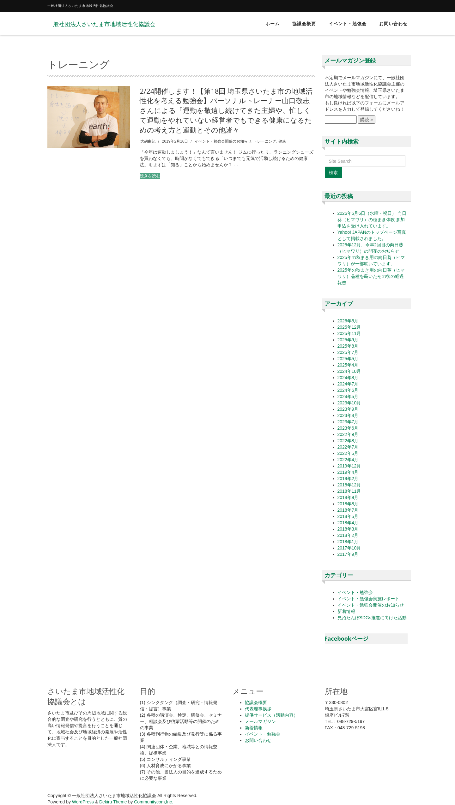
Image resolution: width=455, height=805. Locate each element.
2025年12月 (349, 327)
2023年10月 (349, 402)
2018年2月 (348, 535)
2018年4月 (348, 522)
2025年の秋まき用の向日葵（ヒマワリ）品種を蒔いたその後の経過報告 (371, 276)
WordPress (83, 801)
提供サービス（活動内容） (271, 715)
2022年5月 (348, 453)
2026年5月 (348, 320)
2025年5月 (348, 358)
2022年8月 (348, 440)
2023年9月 (348, 409)
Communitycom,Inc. (153, 801)
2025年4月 (348, 364)
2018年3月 (348, 529)
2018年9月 (348, 497)
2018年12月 (349, 484)
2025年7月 (348, 352)
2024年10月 (349, 371)
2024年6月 (348, 390)
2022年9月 (348, 434)
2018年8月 (348, 503)
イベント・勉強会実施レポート (368, 598)
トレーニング (264, 141)
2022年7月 (348, 447)
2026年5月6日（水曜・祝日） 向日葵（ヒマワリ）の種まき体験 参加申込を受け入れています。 (372, 219)
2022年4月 (348, 459)
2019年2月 (348, 478)
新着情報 (346, 611)
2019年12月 (349, 465)
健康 (282, 141)
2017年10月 (349, 547)
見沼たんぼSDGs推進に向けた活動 (372, 617)
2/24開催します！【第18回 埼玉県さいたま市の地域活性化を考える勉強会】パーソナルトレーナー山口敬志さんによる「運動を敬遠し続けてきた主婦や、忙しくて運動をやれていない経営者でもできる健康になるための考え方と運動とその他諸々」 (226, 110)
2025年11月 (349, 333)
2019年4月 (348, 472)
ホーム (272, 23)
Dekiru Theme (113, 801)
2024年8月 (348, 377)
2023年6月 (348, 428)
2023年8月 (348, 415)
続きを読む (150, 175)
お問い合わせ (393, 23)
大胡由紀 (147, 141)
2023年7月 (348, 421)
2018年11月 (349, 491)
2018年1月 (348, 541)
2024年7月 (348, 383)
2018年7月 (348, 510)
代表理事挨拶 (258, 708)
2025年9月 (348, 339)
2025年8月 (348, 346)
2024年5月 (348, 396)
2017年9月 (348, 554)
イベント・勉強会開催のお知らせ (223, 141)
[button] (88, 117)
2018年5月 (348, 516)
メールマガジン (260, 721)
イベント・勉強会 (348, 23)
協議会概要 (304, 23)
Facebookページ (346, 638)
